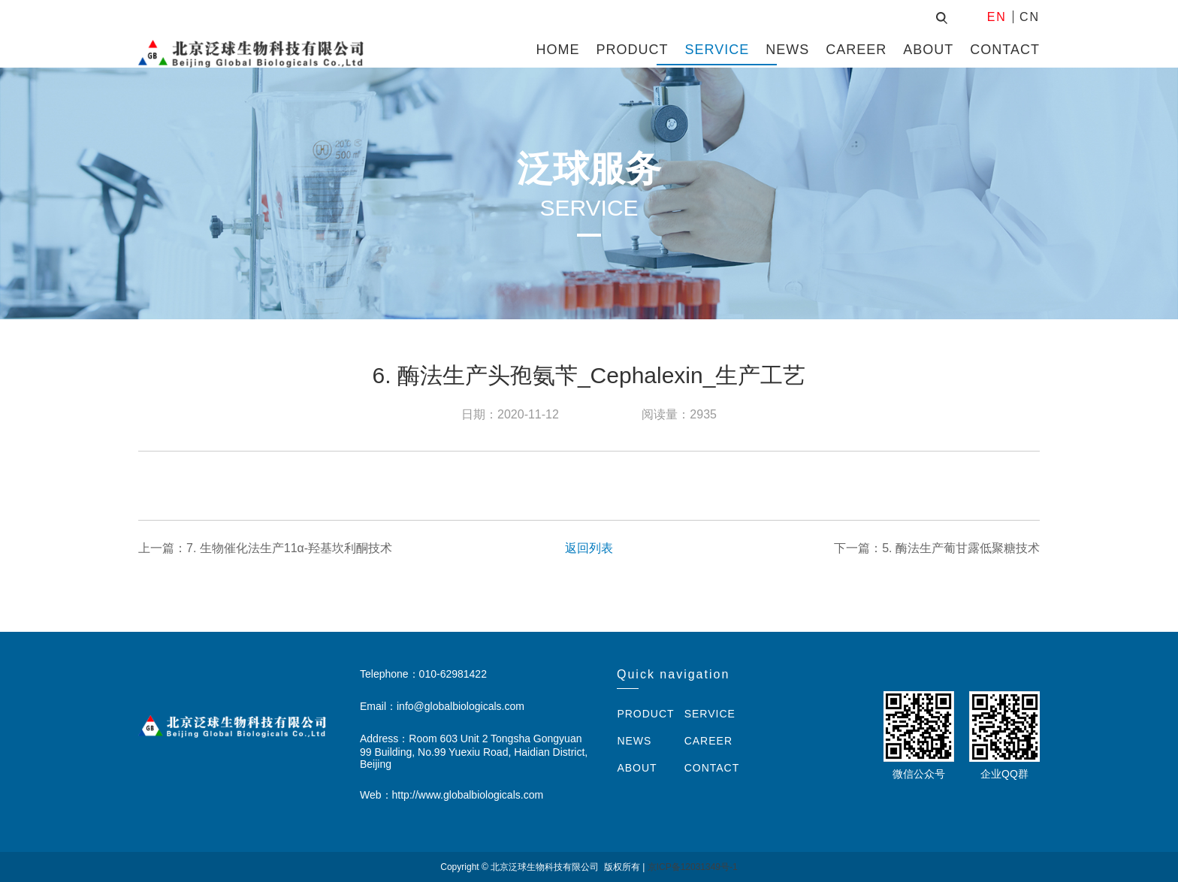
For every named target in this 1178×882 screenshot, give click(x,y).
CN (1029, 17)
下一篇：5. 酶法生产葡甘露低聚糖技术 (937, 548)
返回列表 (589, 548)
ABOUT (928, 49)
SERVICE (717, 49)
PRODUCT (633, 49)
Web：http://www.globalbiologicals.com (451, 795)
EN (997, 17)
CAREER (856, 49)
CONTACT (1005, 49)
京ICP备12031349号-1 (693, 867)
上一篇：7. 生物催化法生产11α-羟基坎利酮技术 (265, 548)
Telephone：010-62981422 (423, 674)
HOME (558, 49)
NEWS (787, 49)
